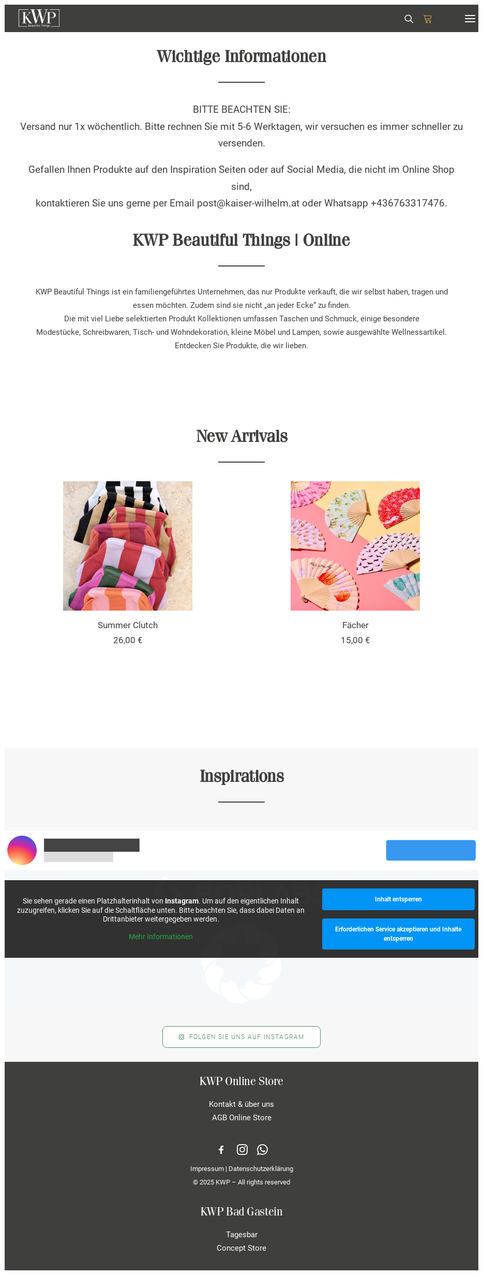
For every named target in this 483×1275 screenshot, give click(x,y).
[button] (470, 18)
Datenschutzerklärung (261, 1169)
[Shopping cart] (423, 18)
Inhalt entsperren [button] (398, 899)
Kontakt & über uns (241, 1104)
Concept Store (241, 1248)
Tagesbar (242, 1234)
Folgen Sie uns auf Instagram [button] (242, 1037)
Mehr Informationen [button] (161, 936)
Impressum (207, 1169)
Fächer (355, 625)
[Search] (404, 18)
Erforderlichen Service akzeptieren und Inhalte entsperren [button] (398, 934)
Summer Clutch (128, 625)
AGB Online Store (241, 1117)
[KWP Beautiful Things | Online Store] (39, 18)
